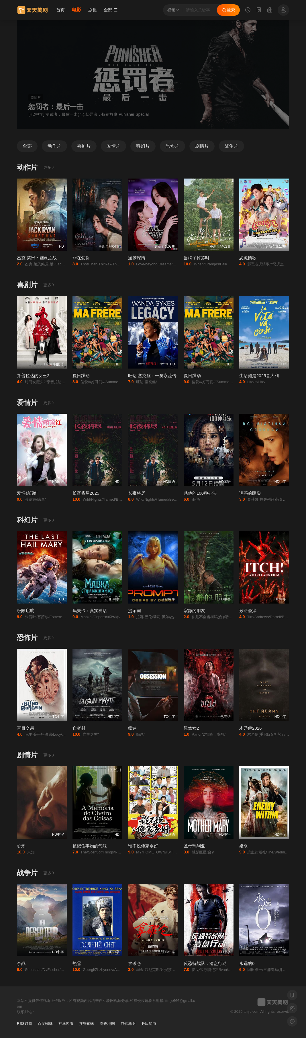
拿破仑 (134, 963)
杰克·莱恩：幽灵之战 (37, 257)
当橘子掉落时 (196, 257)
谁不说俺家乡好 (143, 845)
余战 (21, 963)
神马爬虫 (65, 1023)
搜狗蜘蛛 (86, 1023)
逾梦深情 (136, 257)
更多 (49, 167)
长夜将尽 (136, 493)
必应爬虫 (148, 1023)
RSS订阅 (24, 1023)
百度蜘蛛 (45, 1023)
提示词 (134, 610)
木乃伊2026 (250, 728)
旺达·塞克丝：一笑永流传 (152, 375)
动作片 (27, 167)
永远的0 (246, 963)
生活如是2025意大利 (259, 375)
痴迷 (132, 728)
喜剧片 (27, 285)
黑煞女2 (191, 728)
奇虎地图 (107, 1023)
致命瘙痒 (247, 610)
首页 (60, 9)
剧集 (92, 9)
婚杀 (243, 845)
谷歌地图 (128, 1023)
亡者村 (78, 728)
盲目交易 (25, 728)
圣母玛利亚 (194, 845)
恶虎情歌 (247, 257)
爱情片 (27, 402)
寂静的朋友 (194, 610)
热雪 (76, 963)
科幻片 (27, 520)
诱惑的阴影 (250, 493)
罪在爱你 (81, 257)
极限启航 (25, 610)
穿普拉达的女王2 (33, 375)
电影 (76, 10)
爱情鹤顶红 (27, 493)
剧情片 (27, 755)
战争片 (27, 873)
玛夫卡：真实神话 (89, 610)
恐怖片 (27, 637)
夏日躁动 (81, 375)
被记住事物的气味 (89, 845)
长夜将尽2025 (85, 493)
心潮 (21, 845)
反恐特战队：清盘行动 (205, 963)
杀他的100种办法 (200, 493)
